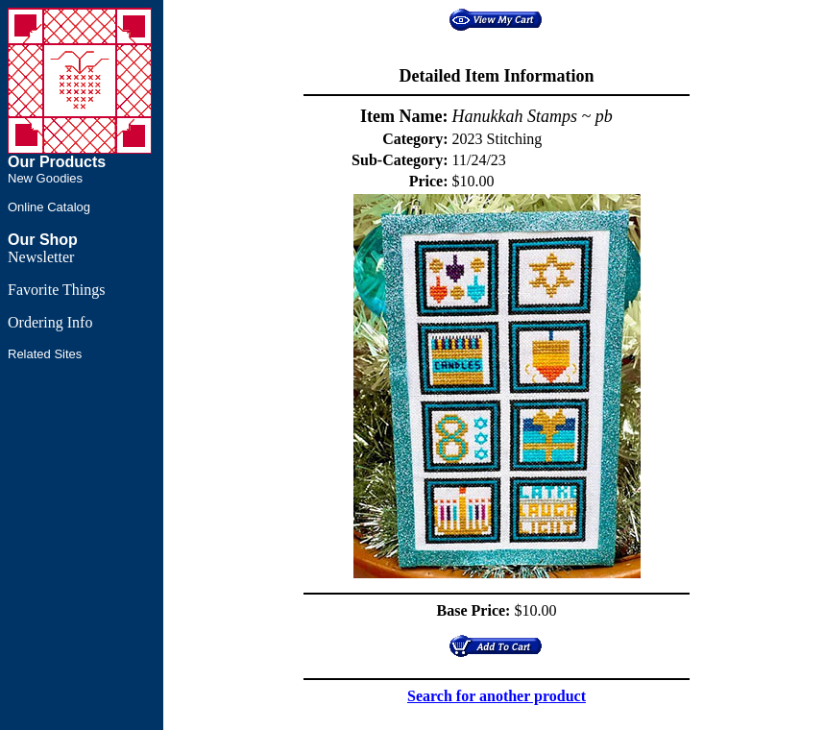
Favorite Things (56, 289)
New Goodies (45, 178)
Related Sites (45, 354)
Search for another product (496, 696)
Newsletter (41, 257)
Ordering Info (50, 322)
